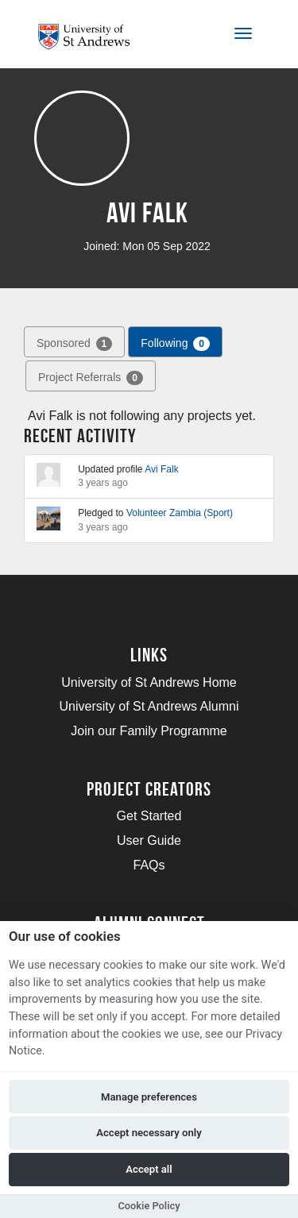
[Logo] (90, 37)
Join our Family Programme (149, 731)
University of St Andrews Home (149, 682)
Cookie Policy (149, 1206)
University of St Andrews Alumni (149, 706)
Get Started (149, 816)
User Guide (149, 840)
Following (175, 344)
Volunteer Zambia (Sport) (179, 512)
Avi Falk (161, 469)
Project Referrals (90, 378)
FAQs (148, 865)
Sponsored (74, 344)
